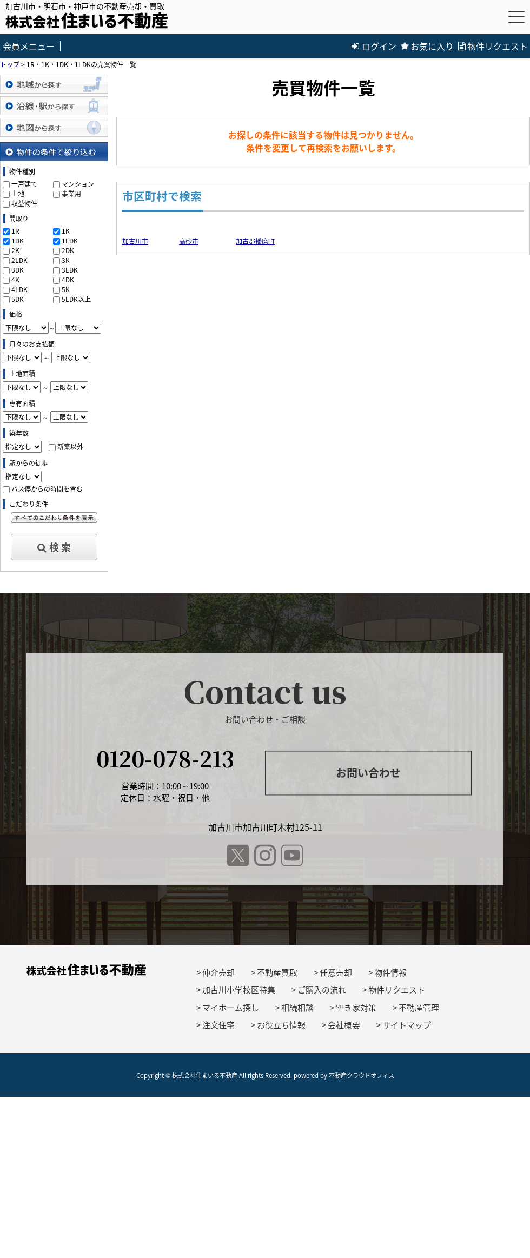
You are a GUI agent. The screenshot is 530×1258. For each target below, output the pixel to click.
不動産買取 (277, 972)
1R (15, 231)
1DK (17, 241)
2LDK (19, 260)
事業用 (71, 193)
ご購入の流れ (321, 990)
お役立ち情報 (281, 1025)
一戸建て (24, 184)
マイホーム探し (230, 1008)
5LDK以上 (76, 299)
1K (66, 231)
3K (66, 260)
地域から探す (54, 84)
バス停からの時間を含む (47, 489)
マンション (78, 184)
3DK (17, 270)
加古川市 (135, 241)
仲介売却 (218, 972)
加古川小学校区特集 (238, 990)
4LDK (19, 289)
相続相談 (297, 1008)
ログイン (374, 45)
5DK (17, 299)
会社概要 (344, 1025)
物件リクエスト (493, 45)
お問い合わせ (368, 773)
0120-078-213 (165, 758)
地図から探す (54, 127)
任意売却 (336, 972)
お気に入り (427, 45)
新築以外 (70, 447)
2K (15, 250)
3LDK (70, 270)
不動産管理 (419, 1008)
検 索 (54, 547)
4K (15, 279)
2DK (68, 250)
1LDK (70, 241)
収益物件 (24, 203)
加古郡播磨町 (255, 241)
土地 (17, 193)
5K (66, 289)
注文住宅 (218, 1025)
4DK (68, 279)
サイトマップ (406, 1025)
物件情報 (390, 972)
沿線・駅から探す (54, 105)
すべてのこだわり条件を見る (54, 517)
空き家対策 (356, 1008)
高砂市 (188, 241)
